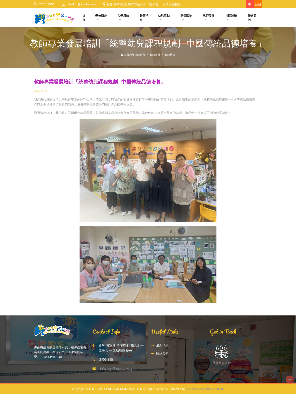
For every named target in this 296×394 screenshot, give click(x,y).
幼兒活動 (164, 15)
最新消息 (144, 18)
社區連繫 (231, 15)
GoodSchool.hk (214, 389)
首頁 (83, 18)
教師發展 (208, 15)
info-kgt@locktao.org (81, 4)
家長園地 (186, 15)
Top (290, 379)
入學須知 (123, 15)
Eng (258, 4)
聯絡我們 (252, 18)
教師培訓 (170, 55)
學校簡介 (101, 15)
